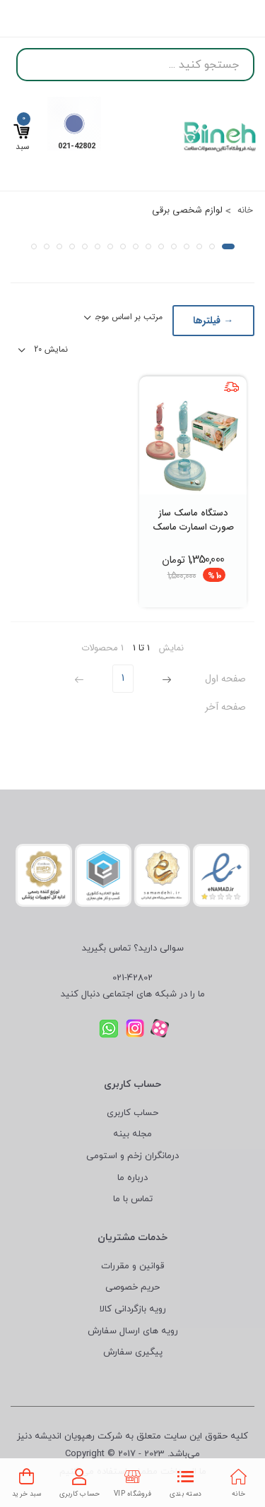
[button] (228, 246)
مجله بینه (132, 1134)
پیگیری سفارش (133, 1352)
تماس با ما (133, 1199)
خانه (244, 210)
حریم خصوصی (132, 1287)
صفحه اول (225, 678)
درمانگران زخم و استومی (132, 1156)
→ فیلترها (213, 320)
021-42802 (132, 978)
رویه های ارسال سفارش (133, 1331)
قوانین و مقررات (132, 1266)
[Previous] (165, 678)
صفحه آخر (225, 707)
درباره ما (132, 1178)
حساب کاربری (132, 1113)
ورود (24, 17)
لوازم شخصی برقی (187, 210)
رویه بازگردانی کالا (133, 1309)
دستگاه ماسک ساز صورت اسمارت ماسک (193, 520)
